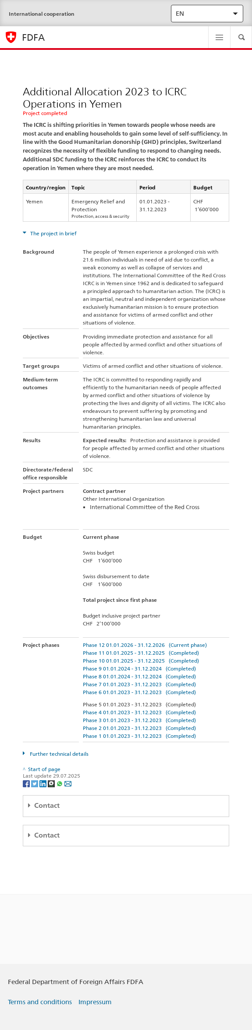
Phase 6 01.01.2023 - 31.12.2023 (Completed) (139, 692)
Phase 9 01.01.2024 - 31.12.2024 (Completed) (139, 668)
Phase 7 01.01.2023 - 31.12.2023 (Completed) (139, 684)
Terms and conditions (40, 1002)
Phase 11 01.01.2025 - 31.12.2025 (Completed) (141, 653)
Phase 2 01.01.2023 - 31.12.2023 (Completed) (139, 728)
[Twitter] (35, 783)
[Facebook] (27, 783)
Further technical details (58, 754)
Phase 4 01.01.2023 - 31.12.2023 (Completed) (139, 712)
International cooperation (42, 13)
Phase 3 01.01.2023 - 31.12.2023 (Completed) (139, 720)
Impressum (95, 1002)
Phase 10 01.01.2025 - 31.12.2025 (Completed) (141, 660)
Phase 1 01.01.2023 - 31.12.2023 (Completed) (139, 736)
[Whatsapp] (60, 783)
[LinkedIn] (43, 783)
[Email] (67, 783)
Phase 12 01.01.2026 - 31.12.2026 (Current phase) (145, 645)
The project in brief (53, 233)
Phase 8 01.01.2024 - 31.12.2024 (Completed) (139, 676)
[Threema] (52, 783)
